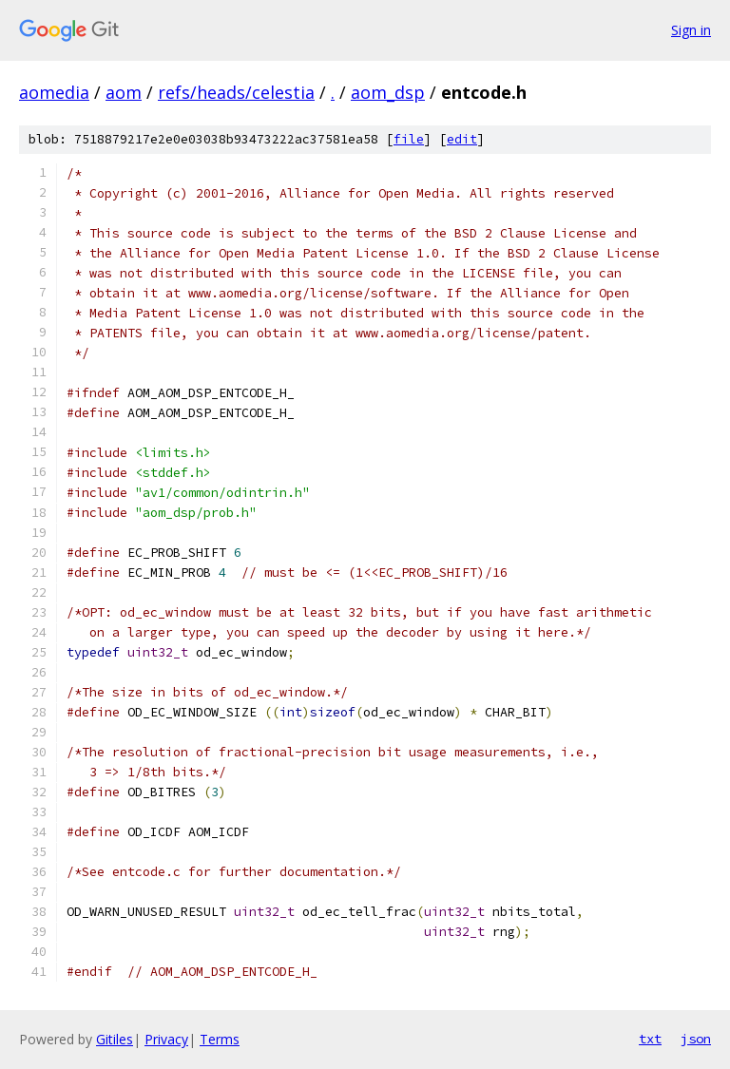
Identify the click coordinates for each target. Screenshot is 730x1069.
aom (124, 92)
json (696, 1038)
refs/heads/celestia (236, 92)
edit (462, 139)
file (409, 139)
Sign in (691, 30)
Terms (220, 1039)
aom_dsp (388, 92)
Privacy (166, 1039)
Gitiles (114, 1039)
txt (650, 1038)
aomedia (54, 92)
